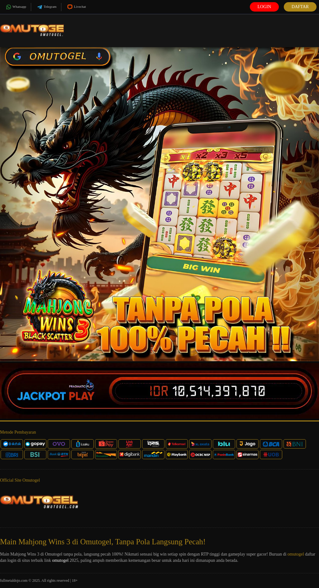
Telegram (46, 7)
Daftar (300, 6)
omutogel (296, 554)
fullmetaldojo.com (13, 580)
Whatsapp (15, 7)
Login (264, 6)
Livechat (76, 7)
